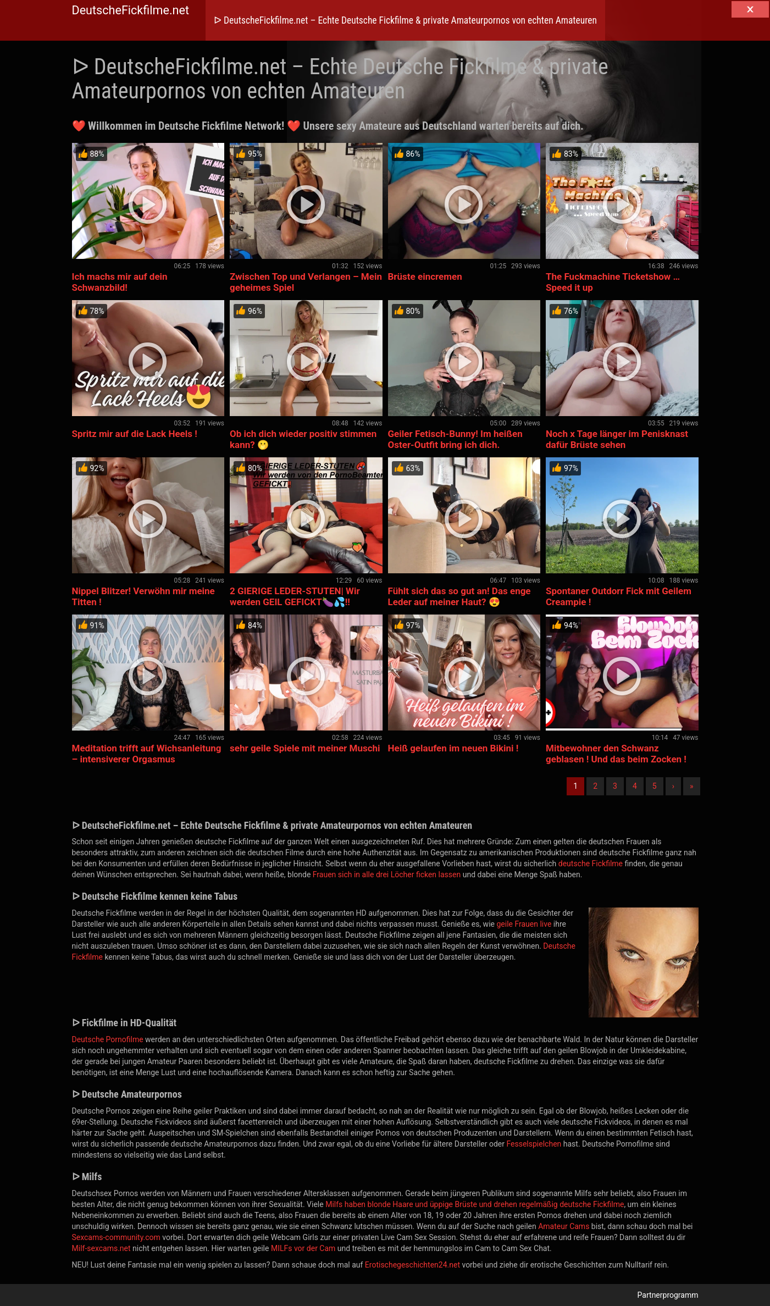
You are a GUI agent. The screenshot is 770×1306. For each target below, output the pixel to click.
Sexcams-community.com (116, 1237)
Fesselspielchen (533, 1143)
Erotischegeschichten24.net (412, 1264)
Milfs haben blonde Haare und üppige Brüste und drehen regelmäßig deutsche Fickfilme (474, 1204)
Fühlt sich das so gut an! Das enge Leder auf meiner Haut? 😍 (459, 596)
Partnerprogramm (668, 1295)
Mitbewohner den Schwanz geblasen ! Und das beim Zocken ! (616, 754)
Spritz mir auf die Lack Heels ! (134, 433)
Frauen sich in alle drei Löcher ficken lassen (387, 874)
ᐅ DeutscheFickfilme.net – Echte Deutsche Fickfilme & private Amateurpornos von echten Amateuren (405, 20)
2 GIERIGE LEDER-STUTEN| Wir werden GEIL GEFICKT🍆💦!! (295, 596)
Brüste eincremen (425, 276)
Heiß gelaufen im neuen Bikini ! (453, 748)
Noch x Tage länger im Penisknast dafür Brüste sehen (617, 439)
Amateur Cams (563, 1226)
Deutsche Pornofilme (107, 1039)
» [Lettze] (692, 786)
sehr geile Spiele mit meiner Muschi (305, 748)
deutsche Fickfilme (590, 863)
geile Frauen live (523, 924)
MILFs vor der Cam (303, 1248)
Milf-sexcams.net (101, 1248)
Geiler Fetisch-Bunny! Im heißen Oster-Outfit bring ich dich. (455, 439)
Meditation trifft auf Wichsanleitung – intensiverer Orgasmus (146, 754)
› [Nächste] (673, 786)
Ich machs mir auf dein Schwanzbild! (120, 282)
